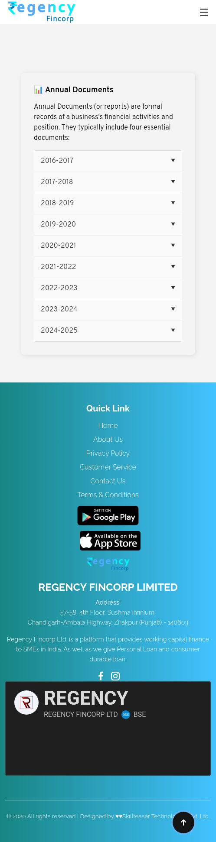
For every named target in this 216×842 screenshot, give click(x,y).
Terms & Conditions (107, 495)
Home (108, 425)
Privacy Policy (108, 453)
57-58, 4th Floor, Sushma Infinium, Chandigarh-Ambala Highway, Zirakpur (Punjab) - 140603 (108, 612)
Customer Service (108, 467)
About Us (108, 439)
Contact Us (108, 481)
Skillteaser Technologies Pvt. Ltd (165, 816)
